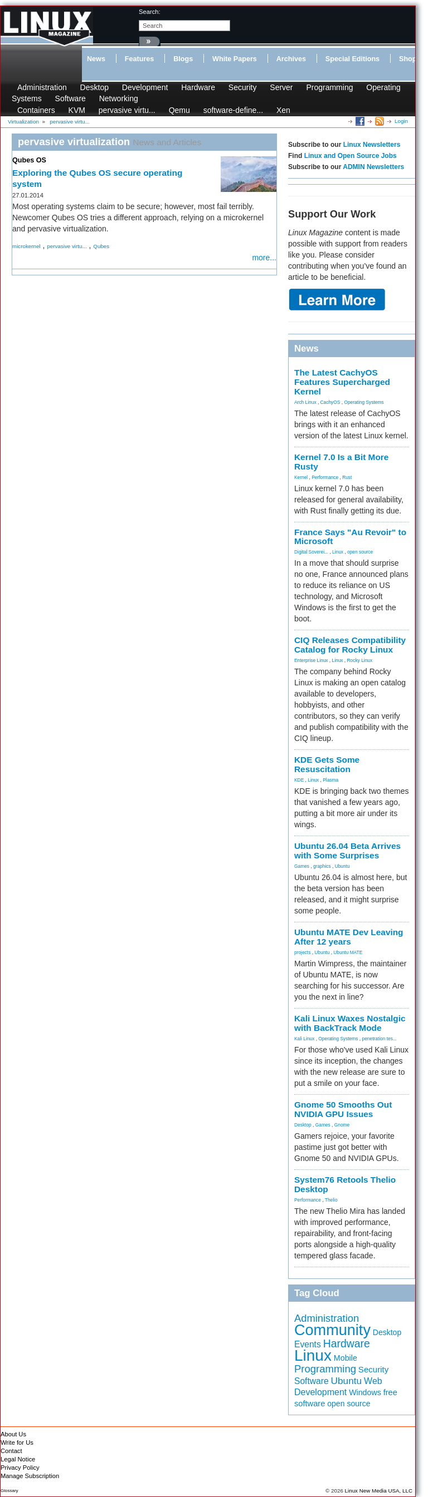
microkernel (26, 246)
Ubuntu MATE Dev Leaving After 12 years (348, 936)
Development (145, 87)
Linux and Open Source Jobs (350, 156)
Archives (291, 59)
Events (307, 1344)
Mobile (345, 1357)
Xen (283, 110)
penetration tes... (379, 1038)
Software (70, 98)
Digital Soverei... (311, 552)
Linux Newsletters (372, 145)
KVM (77, 110)
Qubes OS (29, 160)
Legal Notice (18, 1459)
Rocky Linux (360, 660)
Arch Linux (305, 402)
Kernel (301, 477)
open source (360, 552)
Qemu (179, 110)
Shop (407, 59)
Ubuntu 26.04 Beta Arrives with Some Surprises (347, 850)
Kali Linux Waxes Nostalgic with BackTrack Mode (350, 1023)
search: (149, 11)
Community (332, 1329)
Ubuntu (342, 866)
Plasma (330, 780)
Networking (118, 98)
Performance (325, 477)
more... (264, 257)
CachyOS (330, 402)
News (96, 59)
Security (242, 87)
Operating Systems (363, 402)
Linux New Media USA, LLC (378, 1491)
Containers (36, 110)
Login (401, 121)
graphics (322, 866)
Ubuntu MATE (347, 952)
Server (281, 87)
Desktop (94, 87)
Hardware (198, 87)
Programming (329, 87)
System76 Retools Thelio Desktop (345, 1184)
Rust (347, 477)
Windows (365, 1392)
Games (301, 866)
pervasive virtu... (127, 110)
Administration (42, 87)
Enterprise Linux (311, 660)
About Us (13, 1434)
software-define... (233, 110)
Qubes (101, 246)
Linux (337, 552)
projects (302, 952)
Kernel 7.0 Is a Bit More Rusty (341, 461)
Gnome (341, 1125)
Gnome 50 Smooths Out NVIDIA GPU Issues (343, 1109)
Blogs (183, 59)
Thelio (331, 1200)
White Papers (234, 59)
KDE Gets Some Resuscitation (326, 764)
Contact (11, 1450)
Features (139, 59)
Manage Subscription (30, 1476)
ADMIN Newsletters (373, 167)
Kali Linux (304, 1038)
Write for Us (17, 1442)
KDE (299, 780)
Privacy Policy (20, 1467)
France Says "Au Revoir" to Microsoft (350, 536)
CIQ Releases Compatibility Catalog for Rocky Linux (350, 644)
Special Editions (352, 59)
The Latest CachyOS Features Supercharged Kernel (342, 382)
